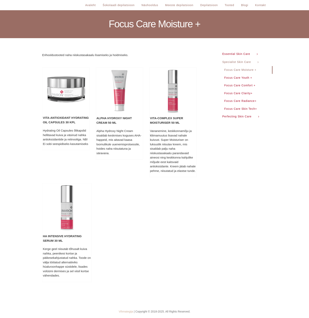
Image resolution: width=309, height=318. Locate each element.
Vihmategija (126, 311)
